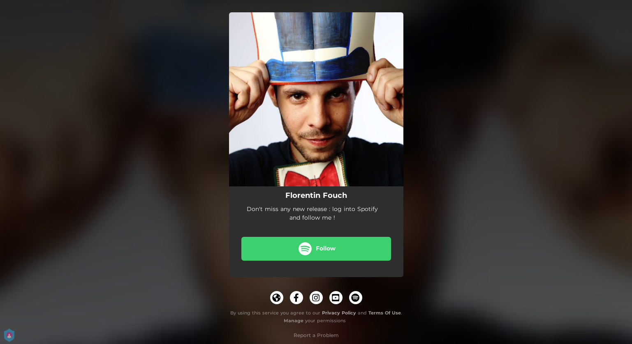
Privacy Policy (339, 313)
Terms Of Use (384, 313)
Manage (293, 320)
